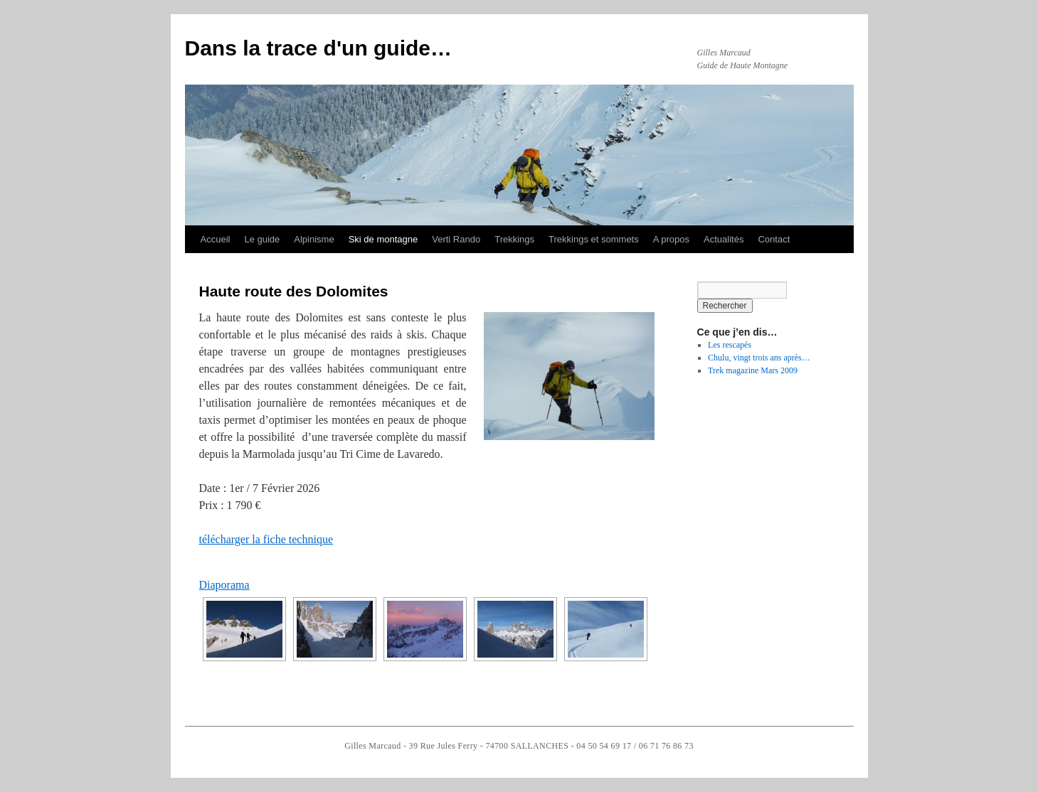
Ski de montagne (383, 239)
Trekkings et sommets (594, 239)
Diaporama (224, 585)
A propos (671, 239)
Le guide (262, 239)
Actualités (723, 239)
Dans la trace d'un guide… (318, 48)
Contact (774, 239)
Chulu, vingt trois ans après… (759, 358)
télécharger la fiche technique (266, 539)
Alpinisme (314, 239)
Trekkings (514, 239)
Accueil (216, 239)
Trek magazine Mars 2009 (753, 370)
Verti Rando (456, 239)
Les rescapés (729, 345)
